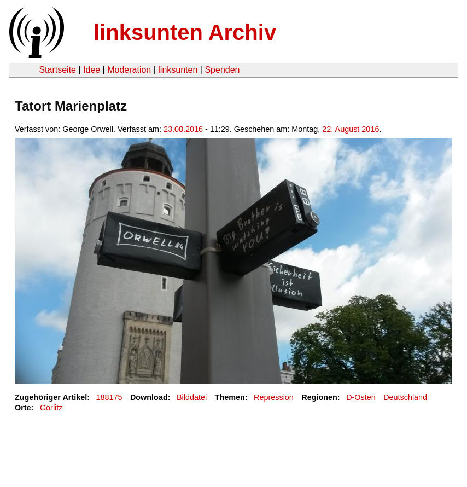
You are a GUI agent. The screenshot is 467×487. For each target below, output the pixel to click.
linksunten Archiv (185, 32)
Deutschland (405, 397)
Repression (274, 397)
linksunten (177, 69)
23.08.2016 (183, 129)
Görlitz (51, 407)
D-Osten (361, 397)
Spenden (222, 69)
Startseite (57, 69)
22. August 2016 (350, 129)
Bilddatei (192, 397)
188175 (109, 397)
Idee (91, 69)
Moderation (129, 69)
